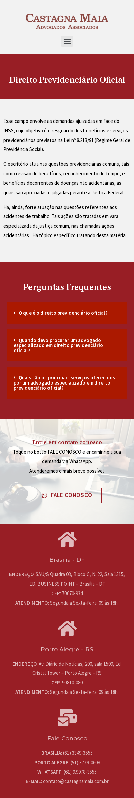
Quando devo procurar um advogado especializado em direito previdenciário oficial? (58, 345)
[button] (67, 41)
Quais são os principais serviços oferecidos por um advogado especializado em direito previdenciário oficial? (64, 382)
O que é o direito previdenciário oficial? (63, 313)
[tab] (67, 313)
